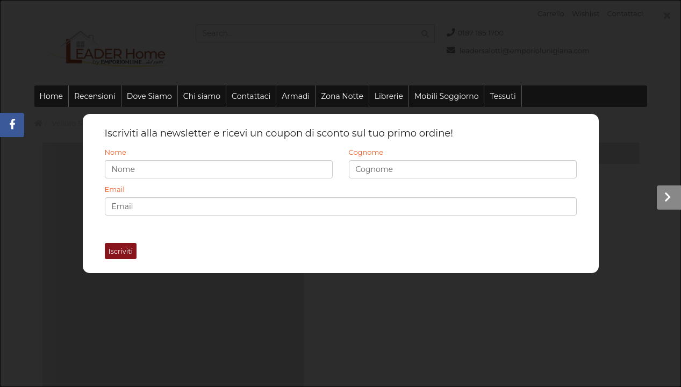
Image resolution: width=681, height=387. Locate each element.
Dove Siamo (149, 96)
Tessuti (502, 96)
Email (115, 189)
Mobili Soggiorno (446, 96)
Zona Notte (342, 96)
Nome (115, 152)
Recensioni (95, 96)
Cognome (366, 152)
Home (51, 96)
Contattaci (251, 96)
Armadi (296, 96)
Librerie (389, 96)
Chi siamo (201, 96)
